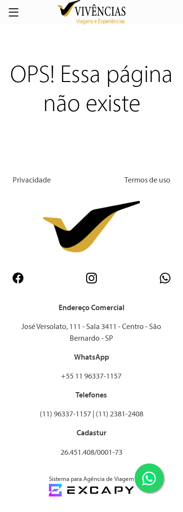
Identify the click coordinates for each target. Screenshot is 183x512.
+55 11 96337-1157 (91, 375)
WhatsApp (91, 357)
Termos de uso (147, 179)
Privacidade (32, 179)
